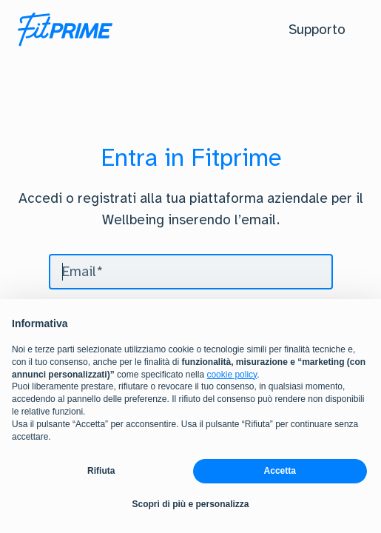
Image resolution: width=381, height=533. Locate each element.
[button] (317, 29)
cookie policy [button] (231, 374)
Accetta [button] (280, 471)
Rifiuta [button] (101, 471)
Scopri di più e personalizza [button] (190, 504)
